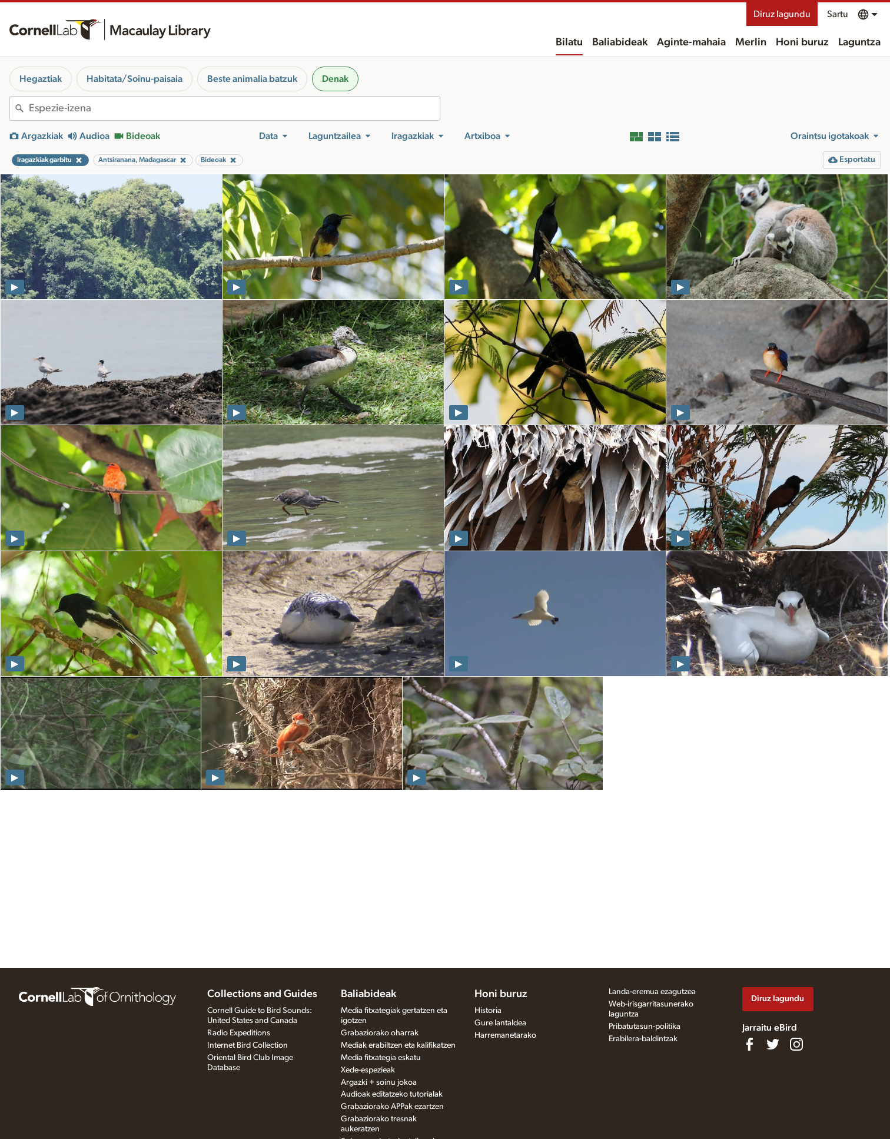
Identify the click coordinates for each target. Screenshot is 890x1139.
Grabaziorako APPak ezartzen (392, 1106)
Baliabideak (619, 42)
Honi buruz (802, 42)
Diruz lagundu (782, 14)
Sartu (837, 14)
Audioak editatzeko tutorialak (392, 1094)
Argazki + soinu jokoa (379, 1082)
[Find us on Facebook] (749, 1044)
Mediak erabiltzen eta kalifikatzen (398, 1045)
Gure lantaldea (500, 1023)
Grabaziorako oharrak (380, 1033)
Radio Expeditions (238, 1033)
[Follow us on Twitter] (773, 1044)
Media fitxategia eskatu (381, 1058)
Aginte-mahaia (691, 42)
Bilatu (569, 42)
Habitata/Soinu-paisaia (134, 79)
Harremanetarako (505, 1035)
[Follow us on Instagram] (796, 1044)
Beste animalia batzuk (252, 79)
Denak (335, 79)
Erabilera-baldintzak (643, 1039)
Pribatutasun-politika (644, 1026)
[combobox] (234, 108)
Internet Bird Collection (247, 1045)
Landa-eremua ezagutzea (652, 992)
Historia (488, 1010)
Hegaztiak (40, 79)
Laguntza (859, 42)
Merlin (750, 42)
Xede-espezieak (368, 1070)
